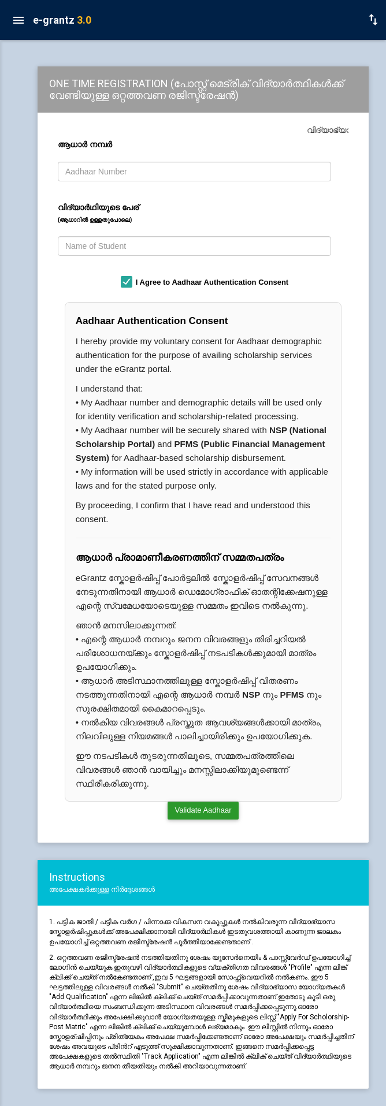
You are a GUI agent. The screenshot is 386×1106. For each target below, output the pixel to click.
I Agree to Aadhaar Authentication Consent (212, 282)
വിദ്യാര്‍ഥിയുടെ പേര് (98, 213)
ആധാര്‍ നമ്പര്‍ (87, 144)
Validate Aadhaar (203, 810)
